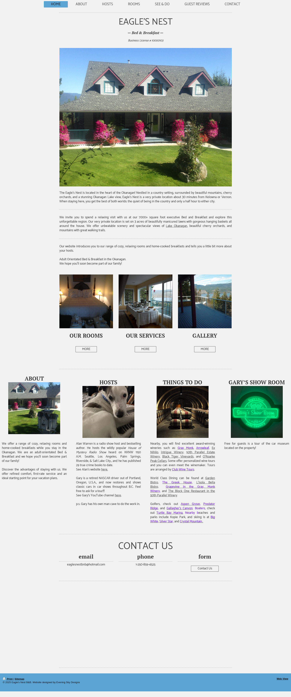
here (118, 495)
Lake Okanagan (176, 226)
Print (8, 679)
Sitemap (19, 679)
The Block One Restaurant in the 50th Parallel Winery (182, 493)
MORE (86, 349)
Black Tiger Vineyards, (178, 456)
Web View (282, 678)
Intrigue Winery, (172, 452)
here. (104, 469)
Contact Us (205, 568)
